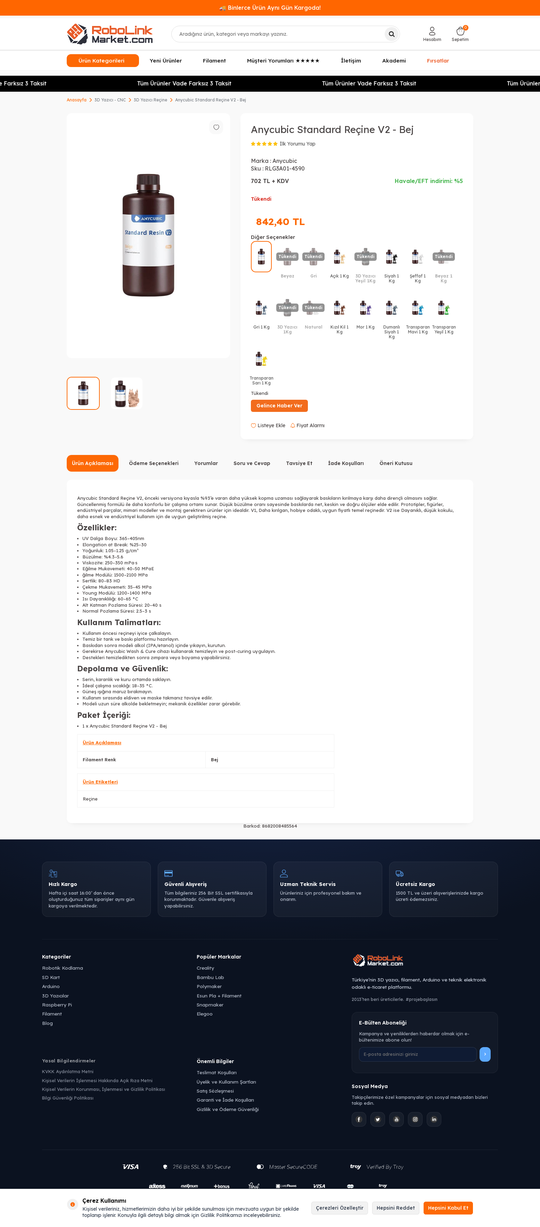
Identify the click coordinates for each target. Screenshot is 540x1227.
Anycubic (284, 160)
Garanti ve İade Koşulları (225, 1100)
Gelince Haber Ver (279, 406)
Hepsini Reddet (396, 1208)
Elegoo (205, 1014)
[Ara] (392, 34)
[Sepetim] (460, 34)
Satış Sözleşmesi (215, 1091)
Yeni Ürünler (166, 60)
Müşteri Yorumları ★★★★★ (283, 60)
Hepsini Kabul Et (448, 1208)
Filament (214, 60)
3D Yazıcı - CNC (110, 99)
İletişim (351, 60)
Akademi (394, 60)
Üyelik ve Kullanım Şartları (226, 1082)
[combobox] (285, 34)
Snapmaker (210, 1005)
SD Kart (51, 977)
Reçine (90, 799)
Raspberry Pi (57, 1005)
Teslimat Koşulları (217, 1072)
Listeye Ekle (268, 425)
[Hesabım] (432, 34)
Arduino (51, 986)
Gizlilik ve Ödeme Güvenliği (228, 1109)
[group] (148, 235)
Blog (47, 1023)
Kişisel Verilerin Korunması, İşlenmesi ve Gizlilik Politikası (103, 1089)
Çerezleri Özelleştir (339, 1208)
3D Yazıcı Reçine (150, 99)
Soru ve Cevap (252, 463)
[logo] (110, 34)
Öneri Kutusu (395, 463)
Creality (205, 968)
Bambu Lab (210, 977)
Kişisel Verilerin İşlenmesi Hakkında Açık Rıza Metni (97, 1080)
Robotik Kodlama (62, 968)
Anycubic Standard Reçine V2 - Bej (210, 99)
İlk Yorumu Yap (298, 144)
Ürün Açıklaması (92, 463)
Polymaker (209, 986)
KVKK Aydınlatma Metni (67, 1071)
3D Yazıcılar (55, 995)
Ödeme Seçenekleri (154, 463)
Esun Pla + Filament (219, 995)
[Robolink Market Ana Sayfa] (425, 961)
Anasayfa (77, 99)
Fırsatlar (438, 60)
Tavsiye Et (299, 463)
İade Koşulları (346, 463)
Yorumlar (206, 463)
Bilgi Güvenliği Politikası (67, 1098)
